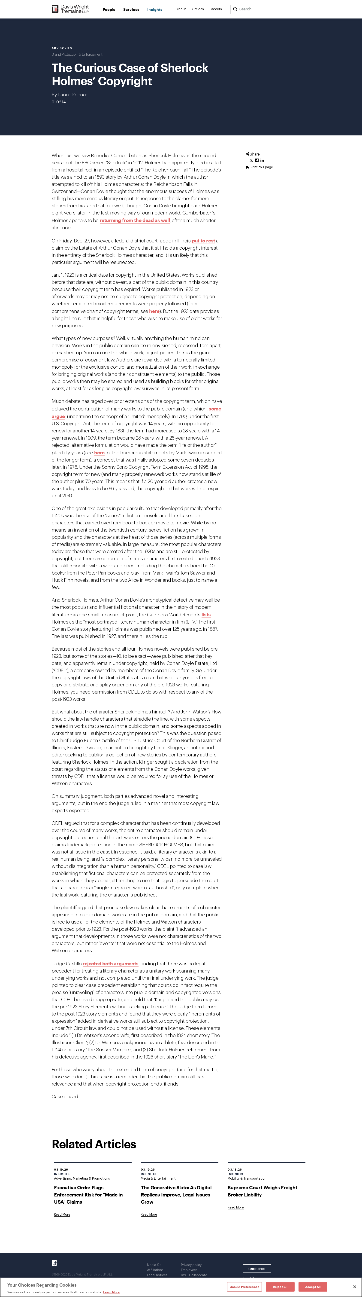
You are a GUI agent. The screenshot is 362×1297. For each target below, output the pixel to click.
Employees (189, 1270)
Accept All (313, 1286)
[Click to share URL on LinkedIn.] (262, 161)
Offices (198, 9)
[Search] (235, 9)
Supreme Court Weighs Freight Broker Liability (262, 1190)
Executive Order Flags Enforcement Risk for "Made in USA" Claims (88, 1194)
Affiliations (155, 1270)
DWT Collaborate (194, 1275)
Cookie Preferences (244, 1286)
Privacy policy (191, 1265)
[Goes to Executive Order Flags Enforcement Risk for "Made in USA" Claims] (62, 1214)
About (181, 9)
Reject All (280, 1286)
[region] (181, 1287)
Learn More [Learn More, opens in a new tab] (111, 1292)
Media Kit (154, 1265)
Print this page (261, 167)
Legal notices (157, 1275)
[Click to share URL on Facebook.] (257, 161)
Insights (155, 9)
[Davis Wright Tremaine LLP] (70, 9)
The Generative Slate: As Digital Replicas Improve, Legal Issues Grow (176, 1194)
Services (131, 9)
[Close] (355, 1287)
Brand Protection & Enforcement (77, 54)
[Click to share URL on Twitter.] (251, 161)
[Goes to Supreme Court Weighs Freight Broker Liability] (236, 1207)
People (109, 9)
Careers (216, 9)
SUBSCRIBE (257, 1268)
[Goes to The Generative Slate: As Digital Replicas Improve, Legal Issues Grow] (149, 1214)
